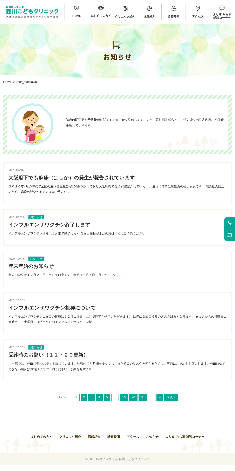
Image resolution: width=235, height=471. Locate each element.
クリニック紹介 (70, 442)
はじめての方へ (41, 442)
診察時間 (113, 442)
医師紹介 (94, 442)
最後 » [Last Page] (171, 403)
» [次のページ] (160, 403)
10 (124, 403)
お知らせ (152, 442)
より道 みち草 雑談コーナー (185, 442)
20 (133, 403)
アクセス (133, 442)
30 (143, 403)
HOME (7, 82)
